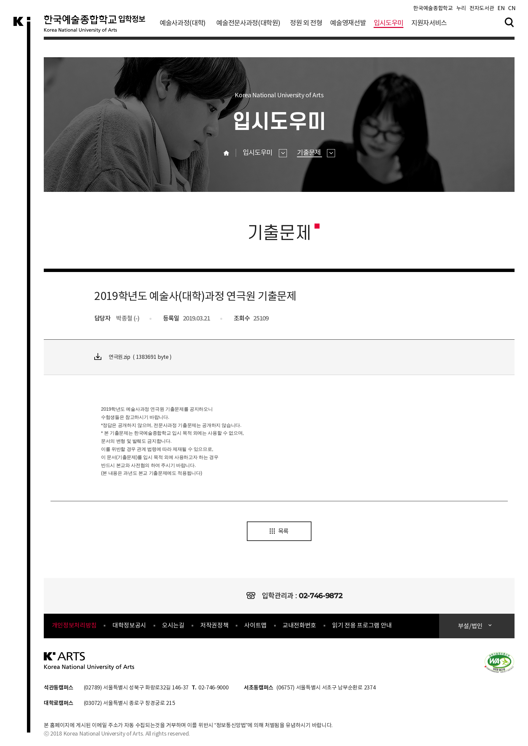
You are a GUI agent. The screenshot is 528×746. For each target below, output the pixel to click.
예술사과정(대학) (183, 25)
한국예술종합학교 (433, 10)
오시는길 (173, 626)
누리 (461, 10)
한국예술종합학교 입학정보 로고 (97, 28)
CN (511, 10)
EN (500, 10)
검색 (509, 23)
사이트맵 (255, 626)
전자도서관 (481, 10)
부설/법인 (471, 627)
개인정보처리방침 (74, 626)
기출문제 (316, 153)
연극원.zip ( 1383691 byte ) (133, 356)
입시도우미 (388, 25)
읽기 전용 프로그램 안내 (362, 626)
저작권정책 (214, 626)
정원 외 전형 (306, 25)
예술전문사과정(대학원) (248, 25)
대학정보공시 (129, 626)
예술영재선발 (348, 25)
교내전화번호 (299, 626)
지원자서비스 (429, 25)
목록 (279, 532)
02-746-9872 (320, 596)
